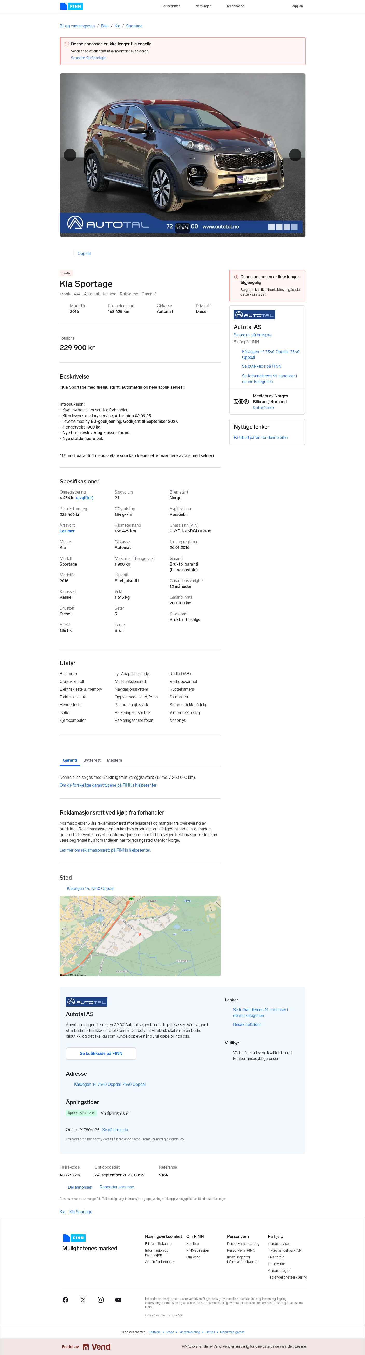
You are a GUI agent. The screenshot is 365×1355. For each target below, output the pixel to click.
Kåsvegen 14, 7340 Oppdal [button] (90, 888)
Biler (105, 26)
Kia (117, 26)
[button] (70, 155)
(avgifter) (84, 497)
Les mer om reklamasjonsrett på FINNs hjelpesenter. (105, 850)
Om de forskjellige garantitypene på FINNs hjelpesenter (108, 785)
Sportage (134, 26)
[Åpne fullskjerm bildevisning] (183, 155)
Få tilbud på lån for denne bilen (261, 437)
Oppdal (84, 253)
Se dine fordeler (263, 408)
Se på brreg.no (118, 1130)
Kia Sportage (80, 1211)
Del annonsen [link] (76, 1187)
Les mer (67, 531)
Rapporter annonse (117, 1187)
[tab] (70, 756)
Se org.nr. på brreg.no (256, 335)
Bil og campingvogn (77, 26)
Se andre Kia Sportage (88, 58)
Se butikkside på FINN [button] (101, 1053)
